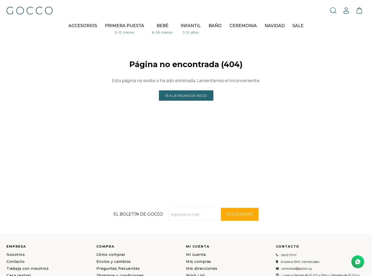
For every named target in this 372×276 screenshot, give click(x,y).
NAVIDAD (275, 25)
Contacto (15, 261)
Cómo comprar (110, 254)
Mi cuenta (196, 254)
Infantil (191, 25)
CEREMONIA (243, 25)
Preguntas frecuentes (118, 268)
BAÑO (215, 25)
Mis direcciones (202, 268)
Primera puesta (124, 25)
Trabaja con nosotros (27, 268)
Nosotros (15, 254)
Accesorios (82, 25)
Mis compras (198, 261)
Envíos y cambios (113, 261)
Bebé (162, 25)
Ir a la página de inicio (186, 95)
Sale (298, 25)
